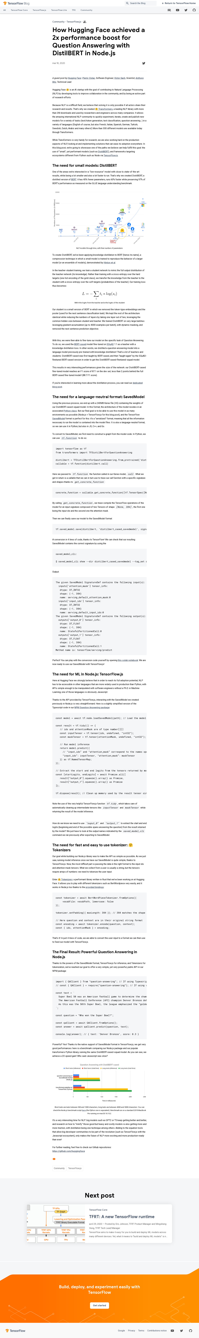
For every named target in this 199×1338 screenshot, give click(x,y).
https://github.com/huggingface (68, 1151)
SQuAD (110, 344)
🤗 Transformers (104, 109)
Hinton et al (109, 262)
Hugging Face (74, 78)
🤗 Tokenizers (65, 879)
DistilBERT (103, 151)
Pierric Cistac (88, 78)
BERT (73, 179)
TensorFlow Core (19, 10)
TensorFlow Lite (59, 10)
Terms (141, 1330)
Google (121, 1330)
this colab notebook (128, 660)
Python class (70, 411)
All (4, 10)
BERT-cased (80, 344)
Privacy (131, 1330)
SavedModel (58, 418)
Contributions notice (157, 1330)
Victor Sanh (119, 78)
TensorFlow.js (39, 10)
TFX (74, 10)
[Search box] (144, 3)
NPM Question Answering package (91, 707)
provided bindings (95, 887)
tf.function (69, 437)
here (84, 1110)
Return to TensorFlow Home (179, 3)
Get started (99, 1305)
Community (86, 10)
